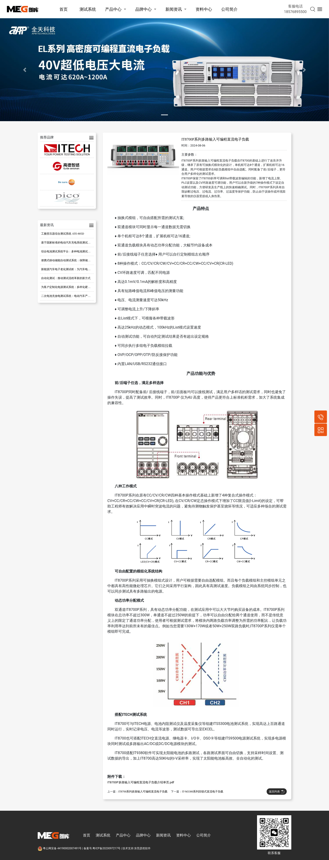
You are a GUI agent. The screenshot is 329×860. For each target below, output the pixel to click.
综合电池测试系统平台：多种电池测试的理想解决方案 (74, 251)
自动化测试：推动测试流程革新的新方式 (65, 278)
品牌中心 (143, 9)
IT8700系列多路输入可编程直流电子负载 (142, 791)
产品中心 (113, 9)
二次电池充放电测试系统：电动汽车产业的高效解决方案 (75, 296)
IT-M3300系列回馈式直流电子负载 (202, 791)
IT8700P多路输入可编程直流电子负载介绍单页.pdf (140, 782)
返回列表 (276, 791)
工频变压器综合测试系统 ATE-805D (62, 233)
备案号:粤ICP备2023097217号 (102, 848)
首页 (63, 9)
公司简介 (229, 9)
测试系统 (88, 9)
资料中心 (204, 9)
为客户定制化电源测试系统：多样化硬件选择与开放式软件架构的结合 (83, 287)
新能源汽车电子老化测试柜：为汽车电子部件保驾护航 (74, 269)
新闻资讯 (173, 9)
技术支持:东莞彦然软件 (136, 848)
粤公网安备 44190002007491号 (60, 848)
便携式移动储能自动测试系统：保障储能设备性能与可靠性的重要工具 (83, 260)
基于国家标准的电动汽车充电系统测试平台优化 (70, 242)
